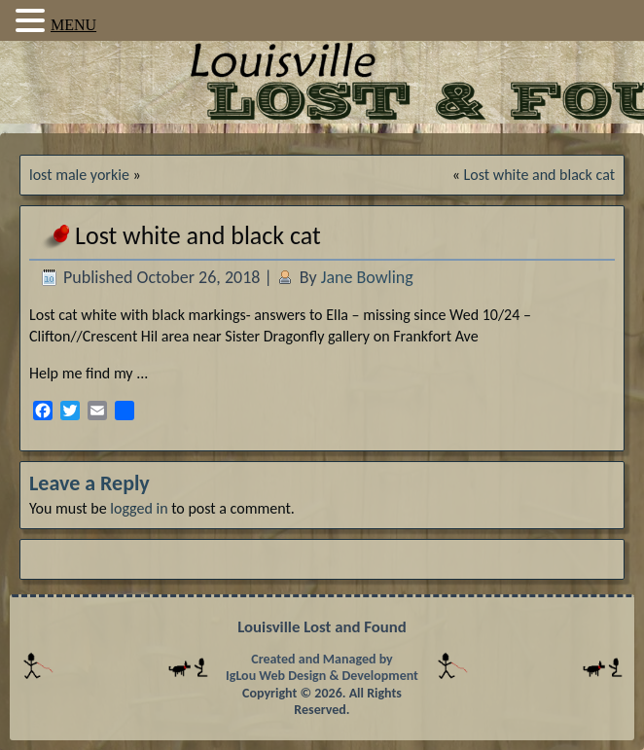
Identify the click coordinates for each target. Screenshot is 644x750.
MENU (73, 25)
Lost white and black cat (540, 174)
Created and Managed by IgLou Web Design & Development (322, 668)
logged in (138, 508)
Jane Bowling (367, 277)
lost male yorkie (79, 174)
